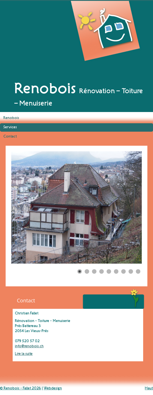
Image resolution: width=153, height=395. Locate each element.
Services (10, 127)
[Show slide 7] (123, 271)
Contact (10, 136)
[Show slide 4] (101, 271)
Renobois (11, 118)
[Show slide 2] (87, 271)
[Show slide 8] (131, 271)
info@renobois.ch (29, 346)
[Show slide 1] (79, 271)
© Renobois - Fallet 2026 (20, 388)
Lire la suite (24, 354)
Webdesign (53, 388)
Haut (149, 388)
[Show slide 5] (109, 271)
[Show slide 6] (116, 271)
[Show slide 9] (138, 271)
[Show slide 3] (94, 271)
